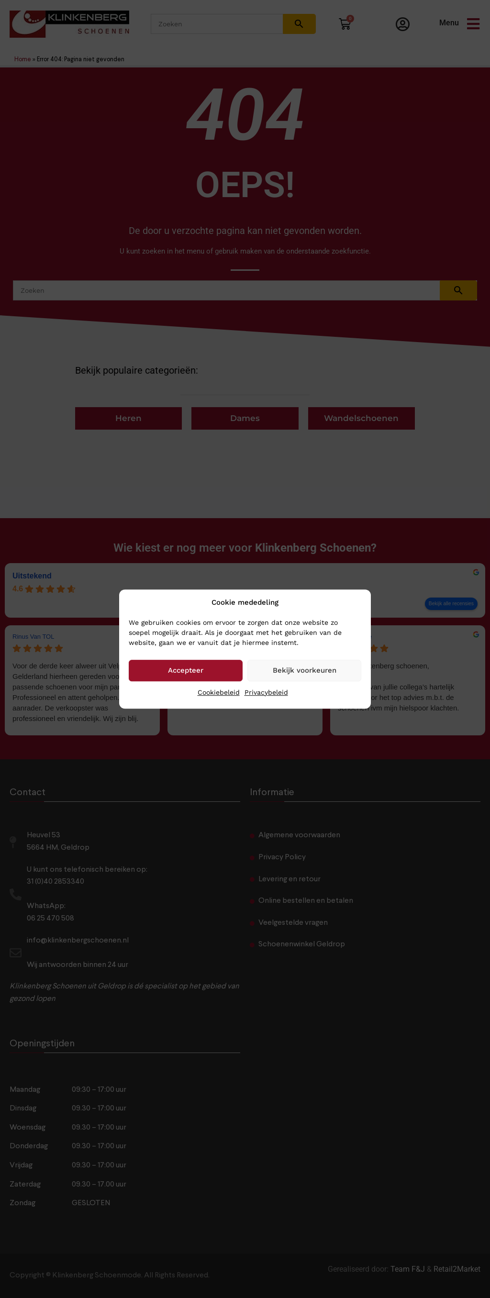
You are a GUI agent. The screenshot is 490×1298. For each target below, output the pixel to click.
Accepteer (185, 670)
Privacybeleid (266, 692)
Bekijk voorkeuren (304, 670)
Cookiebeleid (219, 692)
